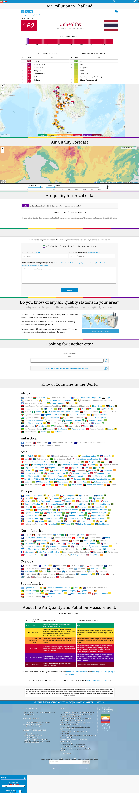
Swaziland (95, 426)
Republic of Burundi (30, 415)
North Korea (78, 470)
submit (86, 762)
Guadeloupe (87, 540)
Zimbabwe (56, 432)
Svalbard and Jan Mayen (32, 524)
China (26, 459)
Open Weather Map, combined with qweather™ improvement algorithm (75, 728)
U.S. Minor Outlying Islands (43, 577)
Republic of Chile (87, 590)
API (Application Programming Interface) (36, 741)
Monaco (67, 507)
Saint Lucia (109, 549)
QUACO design (66, 753)
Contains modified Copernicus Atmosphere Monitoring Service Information (78, 736)
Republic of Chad (99, 415)
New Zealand (29, 571)
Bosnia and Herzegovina (33, 495)
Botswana (26, 397)
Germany (41, 498)
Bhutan (44, 456)
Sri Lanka (28, 482)
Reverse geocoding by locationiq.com (73, 744)
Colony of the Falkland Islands (96, 588)
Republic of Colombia (32, 593)
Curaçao (106, 538)
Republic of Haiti (79, 546)
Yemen (111, 485)
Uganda (111, 429)
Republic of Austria (54, 512)
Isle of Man (82, 501)
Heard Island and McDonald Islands (89, 442)
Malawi (72, 409)
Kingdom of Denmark (55, 504)
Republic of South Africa (33, 423)
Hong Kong (92, 462)
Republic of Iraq (102, 473)
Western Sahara (29, 432)
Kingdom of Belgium (32, 504)
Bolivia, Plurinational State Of (56, 588)
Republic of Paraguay (79, 593)
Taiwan (48, 484)
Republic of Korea (57, 476)
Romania (27, 521)
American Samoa (29, 565)
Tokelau (100, 574)
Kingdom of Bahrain (108, 465)
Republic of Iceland (76, 515)
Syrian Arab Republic (31, 485)
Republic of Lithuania (51, 518)
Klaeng (82, 64)
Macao (98, 467)
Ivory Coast (97, 406)
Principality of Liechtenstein (96, 509)
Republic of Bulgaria (99, 512)
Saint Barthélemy (73, 549)
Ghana (71, 403)
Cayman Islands (93, 538)
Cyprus (53, 495)
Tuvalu (25, 577)
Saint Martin (27, 552)
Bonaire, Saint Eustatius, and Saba (35, 538)
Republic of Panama (54, 549)
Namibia (26, 412)
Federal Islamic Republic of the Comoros (95, 400)
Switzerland (52, 524)
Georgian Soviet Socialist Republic (37, 462)
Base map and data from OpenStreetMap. (74, 746)
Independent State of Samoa (33, 568)
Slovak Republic (86, 521)
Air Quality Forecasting (30, 737)
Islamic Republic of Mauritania (75, 406)
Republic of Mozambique (32, 420)
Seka (82, 71)
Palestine (92, 470)
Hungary (68, 501)
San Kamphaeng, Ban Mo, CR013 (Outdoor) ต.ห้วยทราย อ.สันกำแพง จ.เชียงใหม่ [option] (51, 205)
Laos (86, 467)
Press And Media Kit (29, 714)
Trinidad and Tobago (32, 555)
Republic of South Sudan (58, 423)
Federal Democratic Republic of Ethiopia (58, 400)
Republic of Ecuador (56, 593)
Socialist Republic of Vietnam (100, 479)
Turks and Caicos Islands (55, 555)
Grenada (74, 540)
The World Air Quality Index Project (106, 710)
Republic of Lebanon (77, 476)
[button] (2, 86)
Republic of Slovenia (98, 518)
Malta (54, 507)
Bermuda (91, 535)
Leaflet (2, 134)
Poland (27, 509)
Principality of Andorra (69, 509)
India (106, 462)
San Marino (55, 521)
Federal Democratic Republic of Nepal (90, 459)
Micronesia (80, 568)
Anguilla (26, 535)
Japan (92, 464)
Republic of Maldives (99, 476)
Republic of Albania (32, 512)
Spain (101, 521)
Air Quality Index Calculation (32, 735)
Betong (82, 61)
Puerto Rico (69, 543)
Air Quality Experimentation (32, 724)
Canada (78, 537)
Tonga (110, 574)
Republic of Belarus (76, 512)
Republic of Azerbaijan (56, 473)
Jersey (104, 501)
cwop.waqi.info (64, 733)
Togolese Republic (76, 429)
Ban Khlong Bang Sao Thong (91, 77)
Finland (100, 495)
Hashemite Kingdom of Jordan (69, 462)
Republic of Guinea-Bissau (71, 417)
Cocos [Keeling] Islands (60, 459)
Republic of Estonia (53, 515)
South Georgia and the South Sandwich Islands (40, 445)
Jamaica (101, 540)
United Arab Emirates (94, 484)
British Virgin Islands (61, 538)
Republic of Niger (53, 420)
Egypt (106, 397)
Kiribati (51, 568)
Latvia (26, 507)
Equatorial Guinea (29, 400)
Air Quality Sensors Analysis (32, 726)
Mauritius (93, 409)
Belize (81, 535)
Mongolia (42, 470)
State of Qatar (81, 482)
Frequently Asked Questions (34, 729)
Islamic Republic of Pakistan (72, 464)
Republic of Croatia (31, 515)
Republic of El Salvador (33, 546)
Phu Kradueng (39, 64)
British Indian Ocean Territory (64, 456)
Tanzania (48, 429)
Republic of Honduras (100, 546)
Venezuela (47, 596)
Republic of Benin (107, 412)
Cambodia (107, 456)
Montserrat (56, 543)
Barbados (70, 535)
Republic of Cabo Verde (53, 414)
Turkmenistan (75, 485)
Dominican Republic (44, 540)
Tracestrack (135, 182)
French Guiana (30, 590)
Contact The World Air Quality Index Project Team (39, 712)
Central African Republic (58, 397)
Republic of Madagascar (95, 417)
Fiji (83, 565)
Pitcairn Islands (28, 574)
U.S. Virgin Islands (76, 555)
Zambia (43, 432)
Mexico (43, 543)
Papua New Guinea (104, 571)
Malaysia (27, 470)
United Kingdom (84, 524)
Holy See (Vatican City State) (48, 501)
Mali (81, 409)
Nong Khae (38, 71)
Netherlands (99, 507)
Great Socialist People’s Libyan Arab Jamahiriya (41, 406)
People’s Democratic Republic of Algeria (62, 412)
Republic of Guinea (50, 417)
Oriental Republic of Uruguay (63, 591)
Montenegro (83, 507)
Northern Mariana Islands (74, 571)
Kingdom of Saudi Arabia (32, 467)
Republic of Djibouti (30, 417)
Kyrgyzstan (74, 467)
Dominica (26, 540)
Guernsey (28, 501)
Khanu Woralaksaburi (88, 80)
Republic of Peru (101, 593)
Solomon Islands (85, 574)
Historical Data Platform (31, 743)
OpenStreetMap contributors (116, 182)
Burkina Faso (39, 397)
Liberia (62, 409)
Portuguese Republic (45, 509)
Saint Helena (27, 426)
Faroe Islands (86, 495)
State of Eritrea (72, 426)
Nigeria (38, 411)
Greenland (62, 540)
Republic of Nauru (46, 574)
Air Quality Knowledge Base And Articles (36, 722)
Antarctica (26, 442)
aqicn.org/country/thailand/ (31, 15)
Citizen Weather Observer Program (72, 731)
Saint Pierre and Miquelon (47, 552)
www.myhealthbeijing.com (96, 680)
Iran (24, 465)
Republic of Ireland (98, 515)
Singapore (77, 479)
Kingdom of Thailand (56, 467)
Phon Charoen (39, 74)
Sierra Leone (57, 426)
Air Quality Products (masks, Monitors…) (36, 739)
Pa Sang (37, 80)
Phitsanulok (38, 67)
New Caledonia (96, 568)
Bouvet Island (40, 442)
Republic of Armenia (32, 473)
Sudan (85, 426)
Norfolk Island (54, 571)
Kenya (111, 406)
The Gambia (60, 429)
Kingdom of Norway (79, 504)
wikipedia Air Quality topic (76, 672)
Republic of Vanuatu (65, 574)
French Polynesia (95, 565)
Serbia (70, 521)
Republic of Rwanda (73, 420)
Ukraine (67, 524)
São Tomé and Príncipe (31, 429)
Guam (108, 565)
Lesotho (50, 409)
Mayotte (107, 409)
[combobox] (69, 206)
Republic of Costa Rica (88, 543)
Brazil (76, 587)
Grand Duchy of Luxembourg (77, 498)
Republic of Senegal (96, 420)
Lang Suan (84, 67)
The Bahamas (111, 552)
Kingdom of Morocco (32, 409)
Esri (7, 136)
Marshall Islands (65, 568)
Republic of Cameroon (78, 414)
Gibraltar (55, 498)
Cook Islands (59, 565)
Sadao (36, 77)
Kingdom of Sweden (102, 504)
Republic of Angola (89, 412)
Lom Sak (37, 61)
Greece (98, 498)
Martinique (28, 543)
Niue (42, 571)
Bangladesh (29, 456)
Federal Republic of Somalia (33, 403)
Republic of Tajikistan (32, 479)
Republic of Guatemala (58, 546)
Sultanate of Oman (101, 482)
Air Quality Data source (30, 734)
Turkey (61, 484)
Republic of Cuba (109, 543)
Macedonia (40, 507)
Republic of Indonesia (81, 473)
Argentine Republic (31, 587)
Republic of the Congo (80, 423)
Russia (41, 521)
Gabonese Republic (56, 403)
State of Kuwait (63, 482)
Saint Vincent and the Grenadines (74, 552)
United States (94, 555)
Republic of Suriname (31, 596)
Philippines (108, 470)
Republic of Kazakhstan (33, 476)
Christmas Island (41, 459)
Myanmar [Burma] (60, 470)
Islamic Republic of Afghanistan (43, 465)
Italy (94, 501)
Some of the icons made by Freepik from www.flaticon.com (73, 740)
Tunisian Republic (95, 429)
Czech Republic (69, 495)
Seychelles (42, 426)
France (27, 498)
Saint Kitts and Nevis (92, 549)
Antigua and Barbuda (42, 535)
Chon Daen (84, 74)
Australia (45, 565)
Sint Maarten (96, 552)
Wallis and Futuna (65, 577)
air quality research (30, 718)
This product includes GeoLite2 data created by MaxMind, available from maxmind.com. (75, 719)
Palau (90, 571)
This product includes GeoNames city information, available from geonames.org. (76, 723)
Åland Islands (102, 524)
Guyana (44, 591)
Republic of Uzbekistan (57, 479)
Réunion (97, 423)
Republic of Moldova (75, 518)
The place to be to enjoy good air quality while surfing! (75, 749)
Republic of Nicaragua (33, 549)
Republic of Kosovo (30, 518)
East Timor (73, 565)
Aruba (58, 535)
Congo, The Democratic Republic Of (86, 397)
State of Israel (44, 482)
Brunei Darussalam (88, 456)
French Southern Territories (60, 442)
